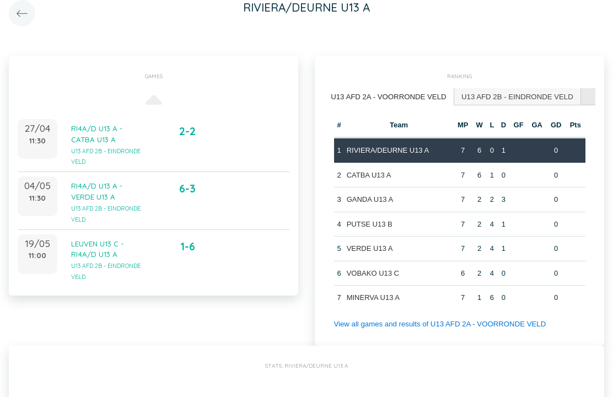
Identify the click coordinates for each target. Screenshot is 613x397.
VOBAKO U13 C (372, 273)
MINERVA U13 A (372, 297)
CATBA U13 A (368, 174)
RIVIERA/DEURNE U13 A (387, 150)
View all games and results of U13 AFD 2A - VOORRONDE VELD (438, 323)
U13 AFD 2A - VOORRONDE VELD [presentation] (387, 96)
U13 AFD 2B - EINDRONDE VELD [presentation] (514, 96)
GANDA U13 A (369, 199)
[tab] (388, 96)
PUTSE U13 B (369, 223)
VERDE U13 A (369, 248)
